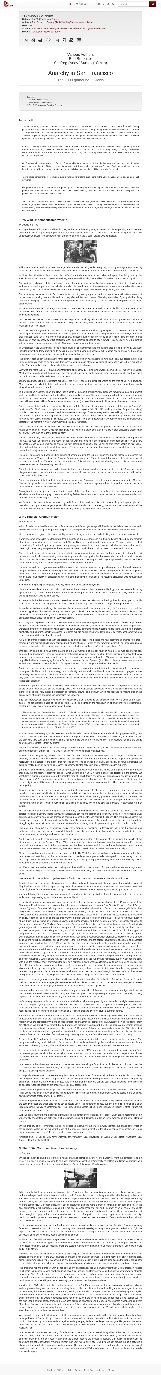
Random (51, 1370)
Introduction (32, 97)
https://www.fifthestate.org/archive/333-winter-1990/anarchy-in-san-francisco (68, 28)
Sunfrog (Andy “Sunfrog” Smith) (62, 22)
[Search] (133, 4)
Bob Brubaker (38, 22)
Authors (78, 1370)
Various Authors (86, 22)
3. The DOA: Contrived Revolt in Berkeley (44, 105)
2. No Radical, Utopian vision (39, 102)
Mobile (111, 1370)
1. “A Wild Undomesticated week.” (41, 100)
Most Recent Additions (95, 1370)
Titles (70, 1370)
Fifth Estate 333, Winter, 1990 (45, 31)
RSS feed (61, 1370)
